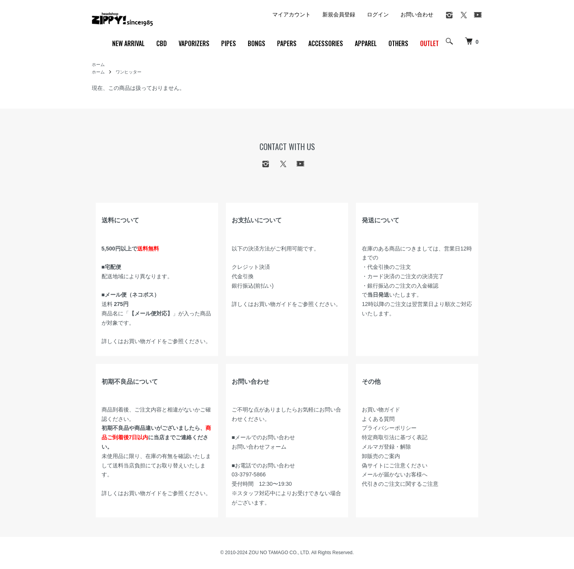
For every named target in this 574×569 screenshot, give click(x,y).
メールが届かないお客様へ (394, 475)
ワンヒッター (131, 72)
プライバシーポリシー (389, 429)
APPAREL (366, 43)
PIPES (228, 43)
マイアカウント (291, 14)
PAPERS (287, 43)
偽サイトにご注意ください (394, 466)
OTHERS (398, 43)
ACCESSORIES (325, 43)
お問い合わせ (417, 14)
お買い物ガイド (142, 342)
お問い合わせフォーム (259, 447)
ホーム (99, 65)
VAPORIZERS (194, 43)
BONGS (256, 43)
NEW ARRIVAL (128, 43)
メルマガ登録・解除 (386, 447)
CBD (161, 43)
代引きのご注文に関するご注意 (400, 484)
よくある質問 (378, 420)
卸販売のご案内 (381, 457)
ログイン (378, 14)
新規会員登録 (338, 14)
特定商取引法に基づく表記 (394, 438)
